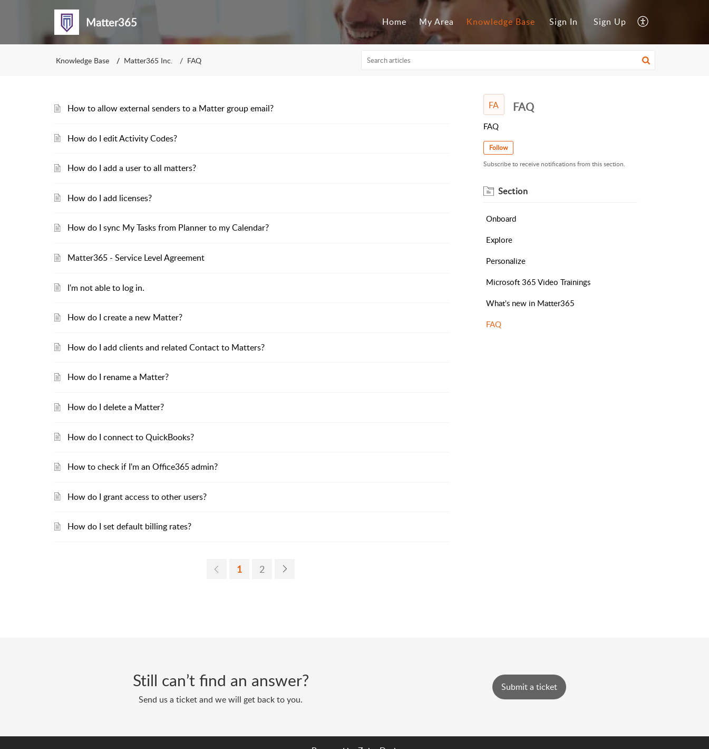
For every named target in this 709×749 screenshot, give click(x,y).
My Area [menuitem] (436, 21)
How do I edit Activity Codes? (122, 138)
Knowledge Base (82, 60)
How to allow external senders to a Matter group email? (170, 108)
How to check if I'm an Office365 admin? (142, 466)
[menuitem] (394, 22)
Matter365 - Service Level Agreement (136, 257)
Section (513, 191)
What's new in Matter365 (530, 303)
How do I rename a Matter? (118, 377)
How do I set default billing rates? (129, 526)
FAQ (493, 324)
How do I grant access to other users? (137, 497)
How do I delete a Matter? (115, 407)
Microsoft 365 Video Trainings (538, 282)
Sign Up (610, 21)
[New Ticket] (529, 687)
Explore (499, 239)
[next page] (285, 569)
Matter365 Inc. (148, 60)
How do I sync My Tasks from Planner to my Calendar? (168, 227)
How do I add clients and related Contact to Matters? (166, 347)
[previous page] (217, 569)
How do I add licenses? (109, 198)
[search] (508, 60)
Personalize (506, 260)
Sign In (563, 21)
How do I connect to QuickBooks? (130, 437)
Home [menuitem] (394, 21)
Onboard (501, 218)
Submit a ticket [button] (529, 687)
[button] (646, 60)
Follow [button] (498, 147)
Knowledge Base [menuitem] (501, 21)
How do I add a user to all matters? (131, 168)
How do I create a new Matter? (124, 317)
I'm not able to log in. (105, 287)
